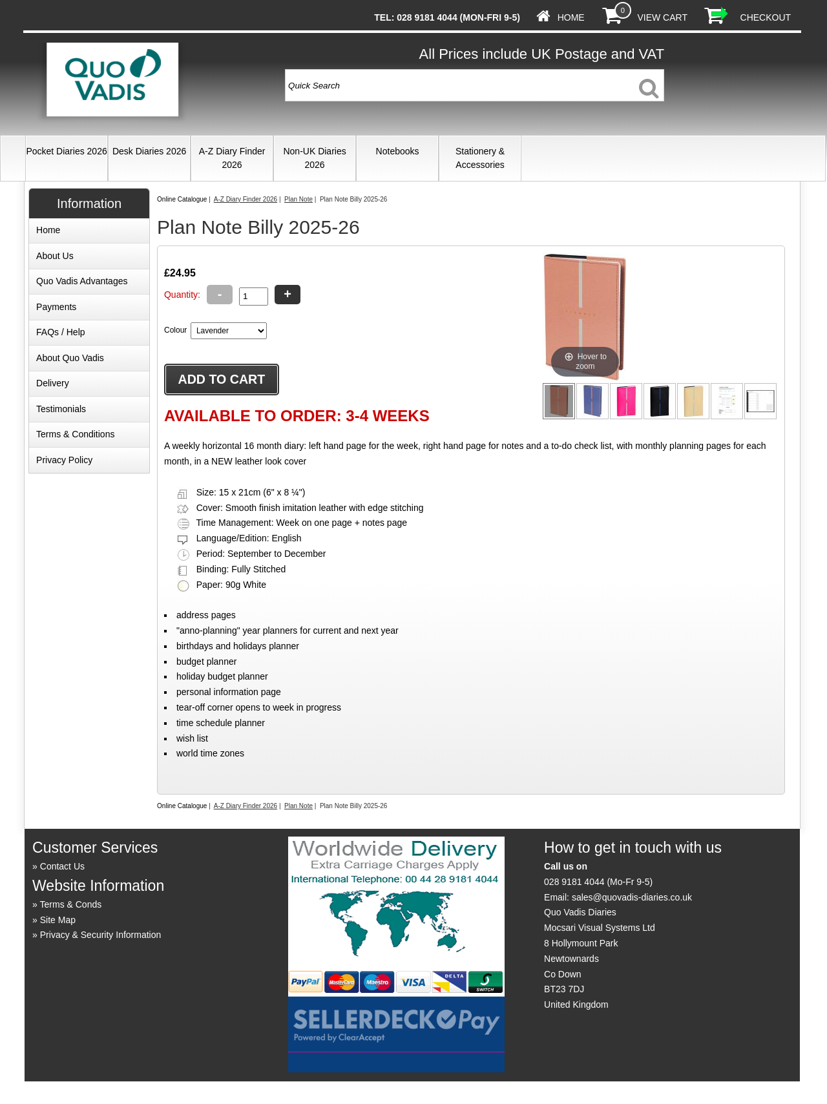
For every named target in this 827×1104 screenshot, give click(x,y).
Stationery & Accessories (480, 158)
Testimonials (61, 409)
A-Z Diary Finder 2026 (232, 158)
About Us (55, 256)
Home (571, 17)
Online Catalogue (182, 199)
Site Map (58, 920)
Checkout (765, 17)
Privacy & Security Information (101, 935)
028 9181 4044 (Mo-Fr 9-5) (598, 882)
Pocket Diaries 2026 (66, 151)
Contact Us (62, 866)
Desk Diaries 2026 (149, 151)
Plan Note (298, 199)
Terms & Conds (71, 904)
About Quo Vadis (70, 358)
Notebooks (397, 151)
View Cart (662, 17)
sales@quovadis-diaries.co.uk (632, 897)
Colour (175, 330)
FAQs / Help (60, 332)
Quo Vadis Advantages (81, 281)
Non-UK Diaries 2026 (314, 158)
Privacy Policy (64, 460)
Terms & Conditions (75, 434)
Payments (56, 307)
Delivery (52, 383)
